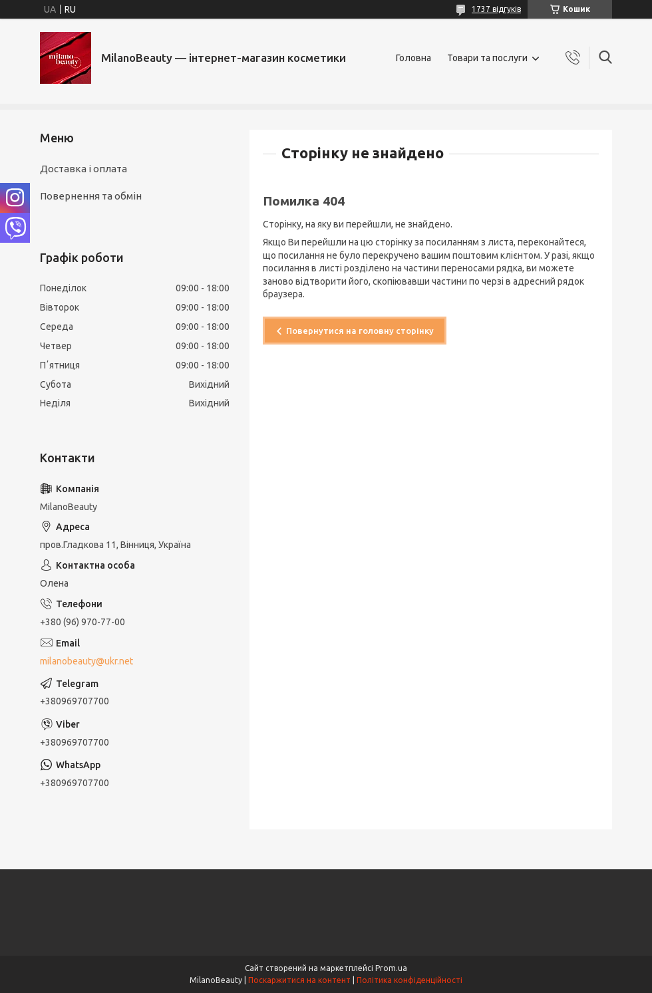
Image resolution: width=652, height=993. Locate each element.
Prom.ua (391, 968)
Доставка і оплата (83, 168)
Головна (413, 58)
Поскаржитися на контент (299, 980)
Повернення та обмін (91, 196)
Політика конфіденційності (409, 980)
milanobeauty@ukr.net (86, 661)
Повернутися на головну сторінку (360, 330)
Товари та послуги (487, 58)
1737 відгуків (496, 9)
